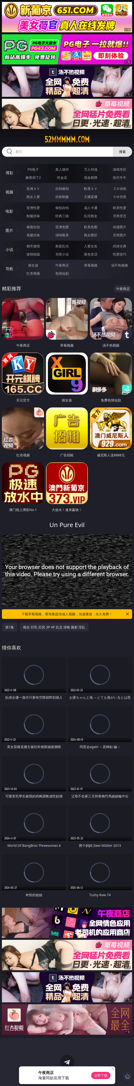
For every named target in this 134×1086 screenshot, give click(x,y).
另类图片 (119, 235)
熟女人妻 (33, 196)
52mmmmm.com (67, 139)
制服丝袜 (33, 216)
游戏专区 (119, 169)
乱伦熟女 (90, 216)
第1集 (9, 627)
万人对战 (90, 169)
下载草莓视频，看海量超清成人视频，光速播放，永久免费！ (75, 614)
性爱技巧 (119, 254)
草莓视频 (90, 265)
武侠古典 (119, 246)
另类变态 (119, 216)
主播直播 (90, 196)
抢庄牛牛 (119, 177)
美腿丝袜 (33, 235)
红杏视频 (33, 273)
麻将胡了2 (33, 177)
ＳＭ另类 (119, 196)
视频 (9, 192)
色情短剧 (62, 273)
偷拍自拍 (62, 207)
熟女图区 (90, 235)
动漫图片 (119, 227)
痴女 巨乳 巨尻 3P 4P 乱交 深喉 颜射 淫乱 (54, 627)
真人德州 (62, 169)
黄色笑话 (90, 254)
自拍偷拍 (62, 188)
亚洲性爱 (33, 207)
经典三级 (62, 216)
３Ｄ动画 (119, 188)
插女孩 (33, 265)
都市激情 (33, 246)
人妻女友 (90, 246)
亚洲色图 (62, 227)
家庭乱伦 (62, 246)
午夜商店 (62, 265)
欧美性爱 (119, 207)
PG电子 (33, 169)
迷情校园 (33, 254)
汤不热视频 (119, 265)
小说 (9, 249)
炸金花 (62, 177)
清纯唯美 (62, 235)
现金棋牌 (90, 177)
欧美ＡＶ (90, 188)
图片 (9, 230)
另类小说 (62, 254)
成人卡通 (90, 207)
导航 (9, 268)
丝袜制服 (62, 196)
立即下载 (101, 1075)
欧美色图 (90, 227)
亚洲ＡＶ (33, 188)
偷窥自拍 (33, 227)
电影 (9, 211)
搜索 (122, 151)
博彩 (9, 172)
